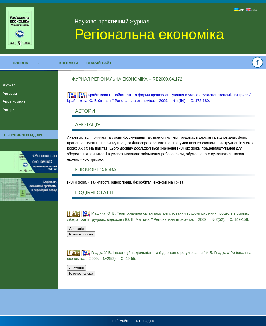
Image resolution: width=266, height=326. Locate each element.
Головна (19, 63)
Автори (8, 110)
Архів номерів (14, 101)
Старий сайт (99, 63)
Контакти (68, 63)
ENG (251, 9)
